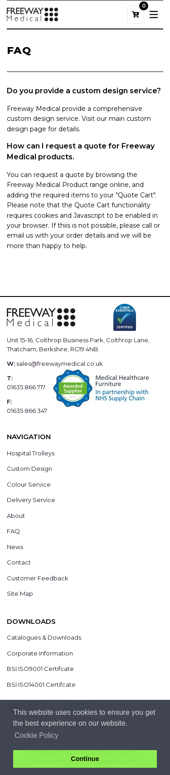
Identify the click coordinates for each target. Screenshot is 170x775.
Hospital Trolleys (30, 453)
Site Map (20, 593)
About (16, 515)
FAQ (13, 531)
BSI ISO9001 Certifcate (40, 668)
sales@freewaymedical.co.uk (59, 363)
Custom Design (29, 468)
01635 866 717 (26, 387)
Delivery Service (31, 499)
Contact (19, 562)
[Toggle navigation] (153, 14)
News (15, 546)
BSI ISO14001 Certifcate (41, 684)
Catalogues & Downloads (44, 637)
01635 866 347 (27, 410)
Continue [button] (85, 758)
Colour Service (29, 484)
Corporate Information (40, 653)
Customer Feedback (37, 578)
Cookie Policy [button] (36, 735)
